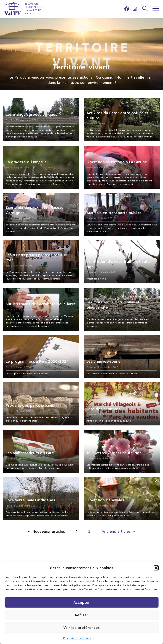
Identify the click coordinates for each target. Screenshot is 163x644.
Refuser (81, 615)
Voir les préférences (81, 627)
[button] (156, 568)
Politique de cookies (77, 638)
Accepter (81, 602)
